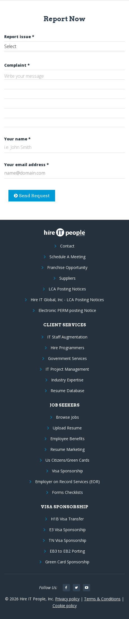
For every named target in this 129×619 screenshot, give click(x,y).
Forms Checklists (67, 492)
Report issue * (19, 36)
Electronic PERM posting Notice (67, 310)
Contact (67, 246)
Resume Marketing (67, 449)
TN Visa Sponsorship (67, 540)
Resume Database (67, 390)
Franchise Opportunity (67, 267)
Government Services (67, 358)
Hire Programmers (67, 347)
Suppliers (67, 278)
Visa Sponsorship (67, 471)
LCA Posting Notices (67, 289)
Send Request (32, 195)
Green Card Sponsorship (67, 561)
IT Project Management (67, 369)
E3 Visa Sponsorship (67, 529)
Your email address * (26, 164)
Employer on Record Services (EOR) (67, 481)
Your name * (17, 139)
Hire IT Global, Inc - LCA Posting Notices (67, 299)
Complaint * (17, 65)
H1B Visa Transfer (67, 519)
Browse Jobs (67, 417)
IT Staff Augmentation (67, 337)
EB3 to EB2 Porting (67, 551)
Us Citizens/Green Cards (67, 460)
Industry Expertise (67, 380)
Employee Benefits (67, 438)
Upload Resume (67, 428)
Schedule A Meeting (67, 256)
